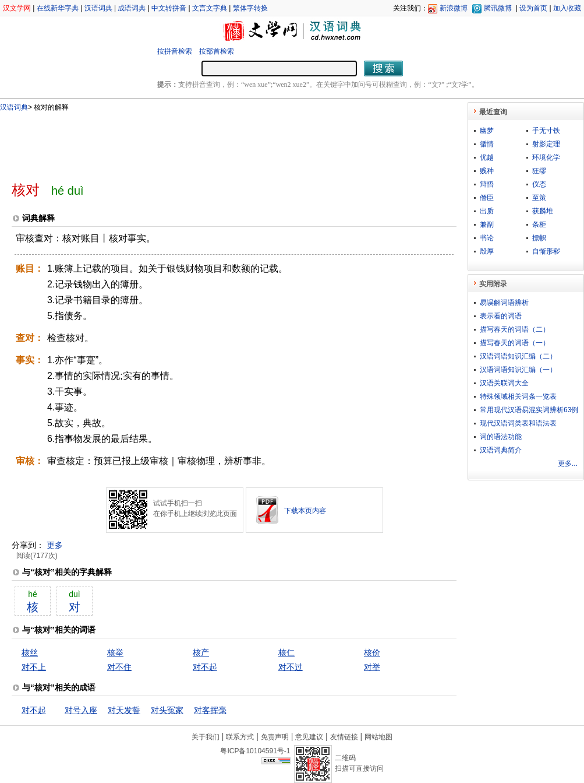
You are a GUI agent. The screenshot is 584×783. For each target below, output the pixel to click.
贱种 (487, 171)
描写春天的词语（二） (515, 329)
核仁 (286, 652)
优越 (487, 157)
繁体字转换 (250, 8)
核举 (115, 652)
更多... (568, 463)
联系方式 (240, 737)
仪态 (539, 184)
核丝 (30, 652)
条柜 (539, 224)
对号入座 (81, 710)
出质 (487, 211)
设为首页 (533, 8)
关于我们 (206, 737)
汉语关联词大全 (504, 383)
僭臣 (487, 198)
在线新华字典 (58, 8)
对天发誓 (124, 710)
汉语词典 (98, 8)
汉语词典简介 (501, 450)
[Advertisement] (215, 141)
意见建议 (309, 737)
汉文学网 (17, 8)
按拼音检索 (174, 51)
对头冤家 (167, 710)
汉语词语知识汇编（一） (518, 370)
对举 (372, 667)
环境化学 (546, 157)
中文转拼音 (168, 8)
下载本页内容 (305, 511)
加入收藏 (567, 8)
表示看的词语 (501, 316)
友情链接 (344, 737)
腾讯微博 (498, 8)
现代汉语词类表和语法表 (518, 423)
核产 (201, 652)
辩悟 (487, 184)
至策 (539, 198)
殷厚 (487, 251)
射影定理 (546, 144)
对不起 (205, 667)
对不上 (34, 667)
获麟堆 (542, 211)
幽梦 (487, 131)
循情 (487, 144)
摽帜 (539, 238)
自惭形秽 (546, 251)
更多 (55, 545)
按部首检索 (216, 51)
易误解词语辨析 (504, 303)
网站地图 (378, 737)
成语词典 (132, 8)
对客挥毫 (210, 710)
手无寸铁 (546, 131)
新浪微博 (454, 8)
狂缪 (539, 171)
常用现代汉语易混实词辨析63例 (529, 410)
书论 (487, 238)
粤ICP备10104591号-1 (255, 751)
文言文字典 (209, 8)
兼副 (487, 224)
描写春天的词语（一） (515, 343)
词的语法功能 (501, 437)
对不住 (119, 667)
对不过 (290, 667)
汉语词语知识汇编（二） (518, 356)
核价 (372, 652)
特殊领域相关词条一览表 (518, 396)
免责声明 (275, 737)
